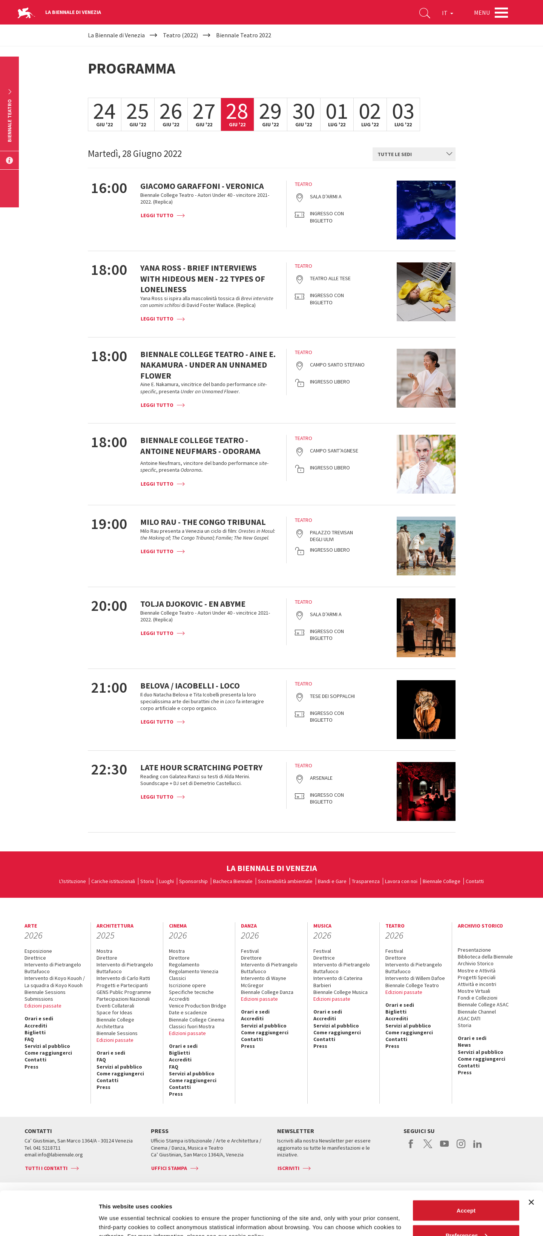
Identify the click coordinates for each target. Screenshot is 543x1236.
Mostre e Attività (476, 970)
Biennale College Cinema (196, 1019)
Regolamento (184, 964)
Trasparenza (366, 881)
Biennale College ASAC (483, 1004)
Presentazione (474, 949)
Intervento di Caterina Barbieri (337, 981)
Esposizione (38, 951)
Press (31, 1066)
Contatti (475, 881)
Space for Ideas (114, 1012)
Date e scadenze (188, 1012)
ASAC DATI (469, 1018)
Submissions (39, 998)
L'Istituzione (72, 881)
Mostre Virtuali (474, 991)
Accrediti (36, 1025)
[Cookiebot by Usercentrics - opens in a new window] (49, 1221)
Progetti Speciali (476, 977)
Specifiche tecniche (191, 992)
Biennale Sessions (45, 992)
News (464, 1044)
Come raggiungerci (48, 1052)
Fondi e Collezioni (477, 997)
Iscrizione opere (187, 985)
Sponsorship (193, 881)
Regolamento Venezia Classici (193, 974)
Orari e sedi (39, 1018)
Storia (147, 881)
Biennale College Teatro (412, 985)
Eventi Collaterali (115, 1005)
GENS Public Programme (124, 992)
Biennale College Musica (340, 992)
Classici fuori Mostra (192, 1026)
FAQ (29, 1039)
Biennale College (441, 881)
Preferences (466, 1191)
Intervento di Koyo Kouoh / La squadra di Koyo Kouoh (55, 981)
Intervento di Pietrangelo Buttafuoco (53, 968)
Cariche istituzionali (113, 881)
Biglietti (35, 1032)
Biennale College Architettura (115, 1023)
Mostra (104, 951)
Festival (250, 951)
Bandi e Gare (332, 881)
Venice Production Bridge (197, 1005)
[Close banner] (531, 1158)
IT (447, 13)
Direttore (107, 957)
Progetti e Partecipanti (122, 985)
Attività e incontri (477, 984)
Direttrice (35, 957)
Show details (116, 1213)
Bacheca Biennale (233, 881)
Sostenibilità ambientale (285, 881)
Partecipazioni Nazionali (123, 998)
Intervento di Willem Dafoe (415, 978)
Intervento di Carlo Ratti (123, 978)
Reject (465, 1216)
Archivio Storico (476, 963)
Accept (466, 1166)
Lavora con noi (401, 881)
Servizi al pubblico (47, 1046)
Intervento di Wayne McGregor (263, 981)
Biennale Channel (477, 1011)
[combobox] (414, 154)
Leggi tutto (157, 215)
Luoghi (166, 881)
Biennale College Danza (267, 992)
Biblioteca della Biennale (485, 956)
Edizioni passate (43, 1005)
